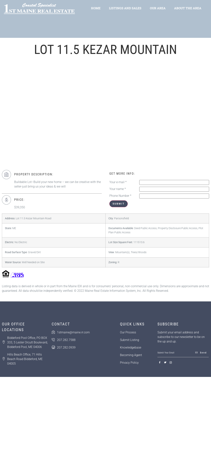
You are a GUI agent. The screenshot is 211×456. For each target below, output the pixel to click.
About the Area (187, 8)
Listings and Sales (125, 8)
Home (95, 8)
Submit (119, 203)
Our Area (158, 8)
